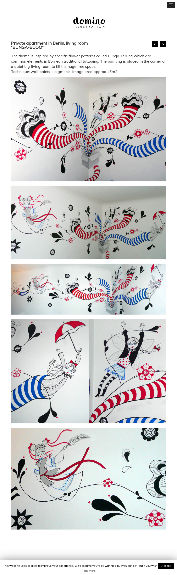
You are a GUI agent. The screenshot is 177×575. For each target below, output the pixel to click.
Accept (166, 565)
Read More (89, 570)
